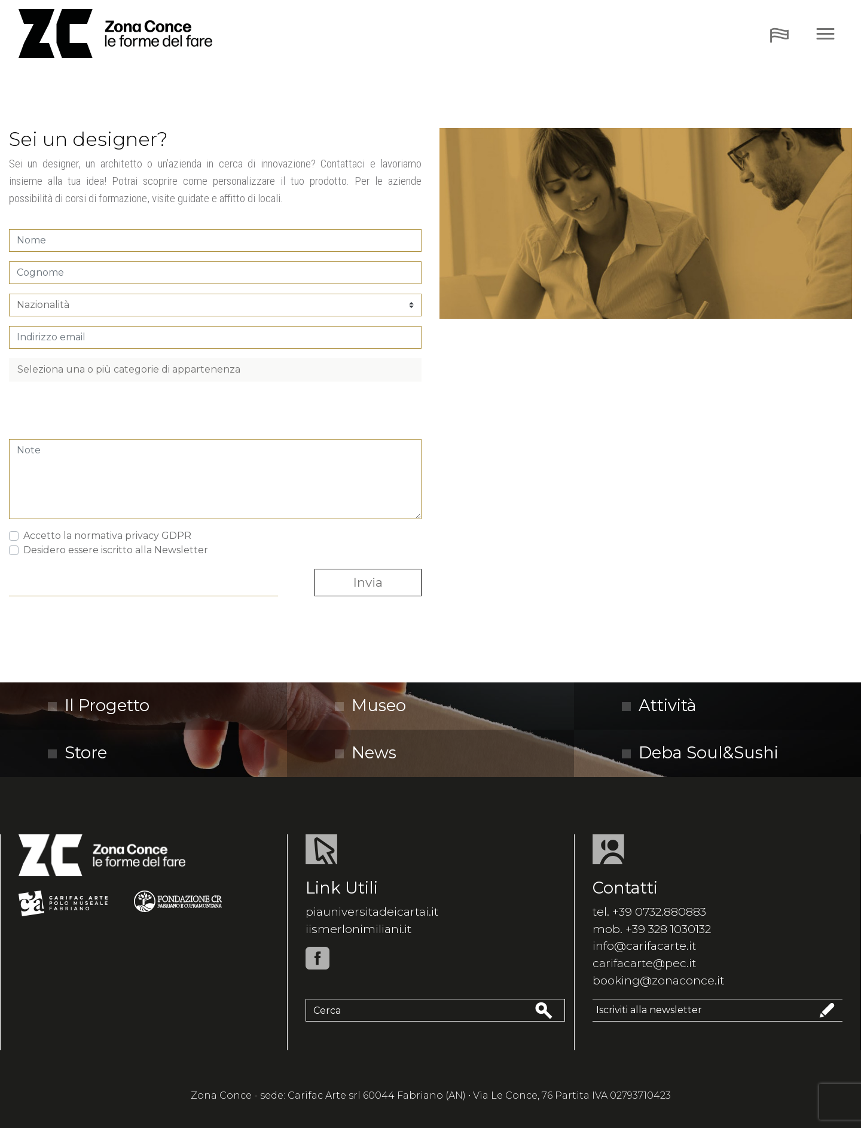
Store (77, 753)
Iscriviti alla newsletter (717, 1010)
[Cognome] (215, 272)
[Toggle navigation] (779, 34)
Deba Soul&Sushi (700, 753)
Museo (370, 705)
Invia (368, 582)
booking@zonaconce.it (658, 980)
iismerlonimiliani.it (358, 929)
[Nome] (215, 240)
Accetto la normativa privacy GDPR (107, 535)
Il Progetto (98, 705)
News (365, 753)
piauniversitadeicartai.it (372, 911)
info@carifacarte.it (644, 945)
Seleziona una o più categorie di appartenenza (128, 369)
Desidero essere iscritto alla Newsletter (115, 550)
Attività (659, 705)
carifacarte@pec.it (644, 963)
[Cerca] (419, 1010)
